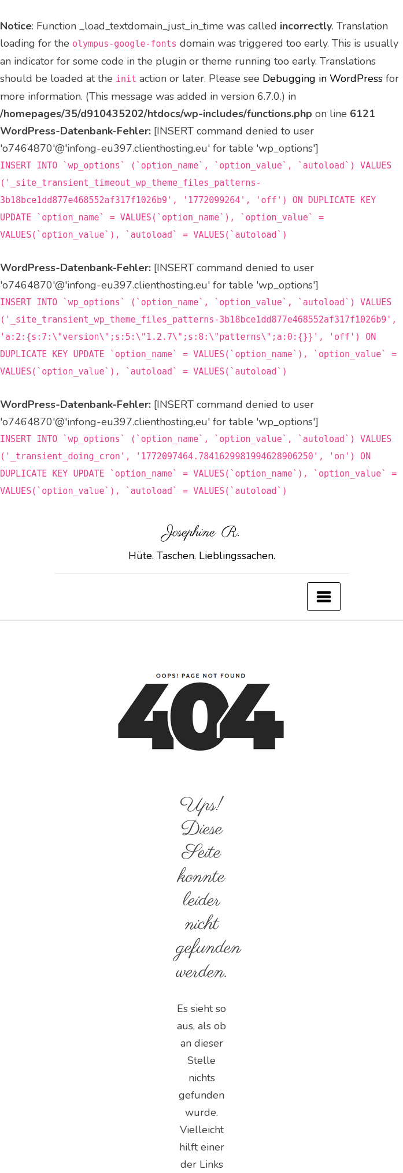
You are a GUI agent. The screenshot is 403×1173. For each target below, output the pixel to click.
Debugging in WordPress (322, 78)
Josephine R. (202, 532)
